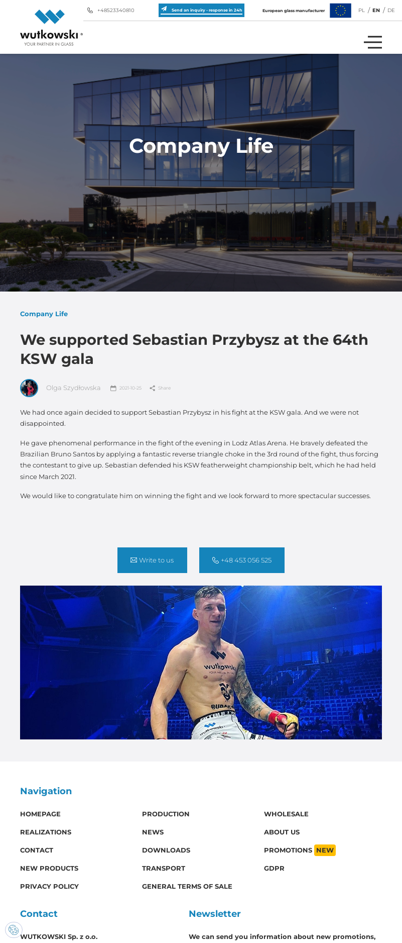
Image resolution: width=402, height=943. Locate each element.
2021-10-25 (126, 388)
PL (361, 10)
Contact (36, 850)
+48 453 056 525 (242, 560)
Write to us (152, 560)
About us (282, 832)
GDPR (274, 868)
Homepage (40, 814)
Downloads (166, 850)
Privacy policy (49, 886)
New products (49, 868)
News (153, 832)
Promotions (300, 850)
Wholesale (286, 814)
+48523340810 (111, 10)
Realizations (45, 832)
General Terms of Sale (187, 886)
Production (166, 814)
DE (391, 10)
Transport (163, 868)
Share (160, 388)
